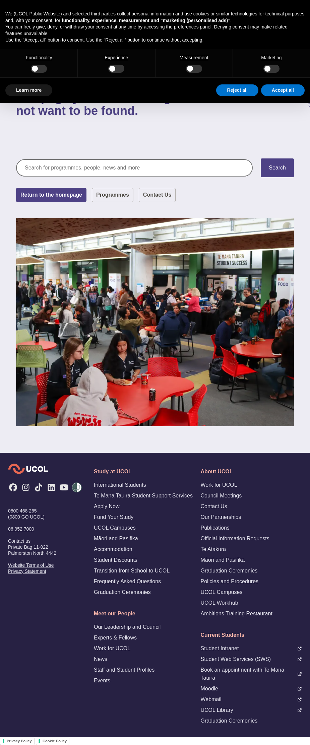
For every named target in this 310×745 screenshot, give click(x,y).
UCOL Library (251, 710)
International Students (120, 485)
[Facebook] (13, 487)
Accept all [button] (283, 90)
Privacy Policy (19, 741)
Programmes (112, 195)
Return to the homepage (51, 195)
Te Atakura (213, 549)
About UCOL (217, 471)
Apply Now (106, 506)
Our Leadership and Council (127, 627)
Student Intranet (251, 648)
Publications (215, 528)
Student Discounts (115, 560)
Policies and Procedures (230, 581)
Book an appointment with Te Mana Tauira (251, 674)
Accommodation (113, 549)
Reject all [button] (237, 90)
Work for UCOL (112, 648)
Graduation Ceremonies (122, 592)
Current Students (223, 635)
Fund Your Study (113, 517)
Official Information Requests (235, 538)
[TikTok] (39, 487)
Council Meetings (221, 495)
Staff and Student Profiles (124, 670)
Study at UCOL (113, 471)
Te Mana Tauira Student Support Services (143, 495)
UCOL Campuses (115, 528)
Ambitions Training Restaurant (236, 613)
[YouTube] (64, 487)
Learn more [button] (29, 90)
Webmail (251, 699)
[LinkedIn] (51, 487)
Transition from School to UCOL (132, 570)
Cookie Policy (55, 741)
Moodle (251, 688)
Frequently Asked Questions (127, 581)
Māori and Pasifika (116, 538)
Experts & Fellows (115, 637)
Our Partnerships (221, 517)
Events (102, 680)
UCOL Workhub (219, 603)
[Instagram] (26, 487)
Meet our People (114, 613)
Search (277, 168)
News (100, 659)
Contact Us (157, 195)
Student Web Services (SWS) (251, 659)
